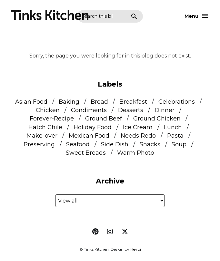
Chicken (48, 110)
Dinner (165, 110)
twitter (124, 231)
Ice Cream (138, 127)
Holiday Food (93, 127)
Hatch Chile (45, 127)
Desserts (130, 110)
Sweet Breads (86, 152)
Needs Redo (138, 135)
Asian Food (31, 101)
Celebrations (176, 101)
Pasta (175, 135)
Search (134, 16)
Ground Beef (103, 118)
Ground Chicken (157, 118)
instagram (110, 231)
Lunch (173, 127)
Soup (179, 144)
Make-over (41, 135)
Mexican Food (89, 135)
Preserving (39, 144)
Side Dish (114, 144)
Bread (99, 101)
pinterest (95, 231)
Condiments (89, 110)
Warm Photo (135, 152)
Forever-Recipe (52, 118)
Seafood (78, 144)
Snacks (150, 144)
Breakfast (133, 101)
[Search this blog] (97, 16)
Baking (69, 101)
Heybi (135, 249)
